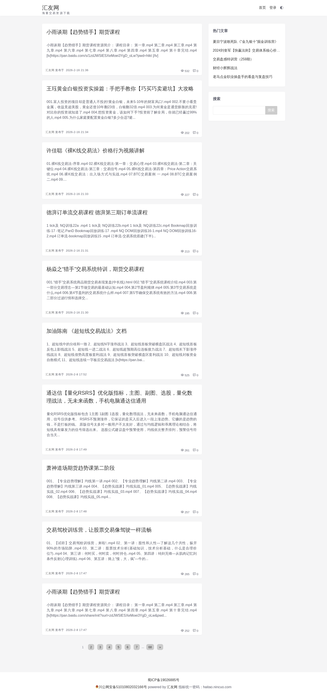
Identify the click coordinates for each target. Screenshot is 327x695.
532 (184, 71)
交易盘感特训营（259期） (233, 59)
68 (150, 647)
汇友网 (50, 7)
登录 (272, 7)
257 (184, 512)
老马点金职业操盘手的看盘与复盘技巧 (242, 77)
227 (184, 194)
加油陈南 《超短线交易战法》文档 (86, 331)
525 (184, 375)
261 (184, 450)
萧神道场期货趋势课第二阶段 (80, 468)
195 (184, 313)
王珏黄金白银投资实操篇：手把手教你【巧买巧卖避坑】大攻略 (120, 89)
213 (184, 251)
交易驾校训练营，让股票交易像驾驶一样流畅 (99, 530)
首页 (262, 7)
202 (184, 133)
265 (184, 574)
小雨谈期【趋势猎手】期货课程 (83, 32)
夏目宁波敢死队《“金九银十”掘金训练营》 (245, 41)
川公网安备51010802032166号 (121, 687)
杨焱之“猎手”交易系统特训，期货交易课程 (95, 269)
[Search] (240, 110)
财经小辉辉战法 (225, 68)
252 (184, 630)
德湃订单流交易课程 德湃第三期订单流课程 (97, 212)
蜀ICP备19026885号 (164, 680)
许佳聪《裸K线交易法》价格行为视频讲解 (95, 150)
